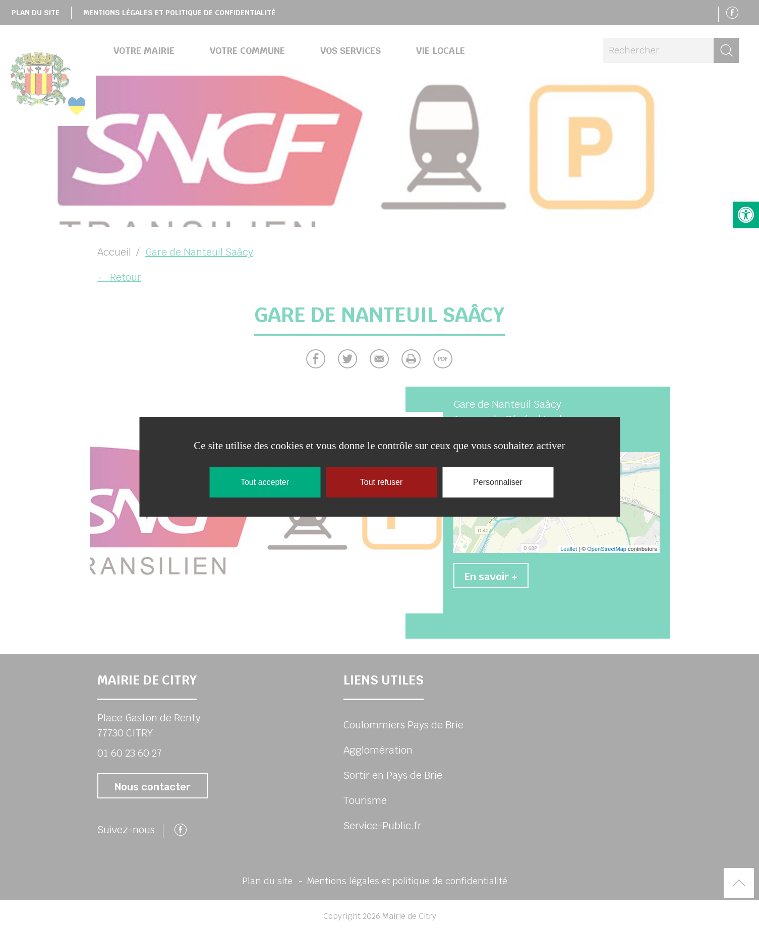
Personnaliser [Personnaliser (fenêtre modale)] (497, 482)
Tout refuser (381, 482)
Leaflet (568, 549)
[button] (746, 215)
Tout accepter (265, 482)
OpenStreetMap (606, 549)
